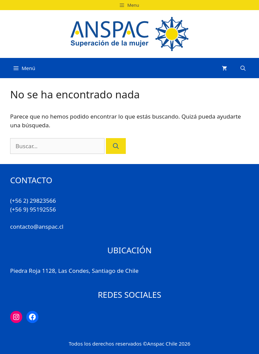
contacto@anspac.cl (36, 226)
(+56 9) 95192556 (33, 209)
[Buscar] (116, 146)
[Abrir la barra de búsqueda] (243, 68)
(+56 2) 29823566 (33, 200)
